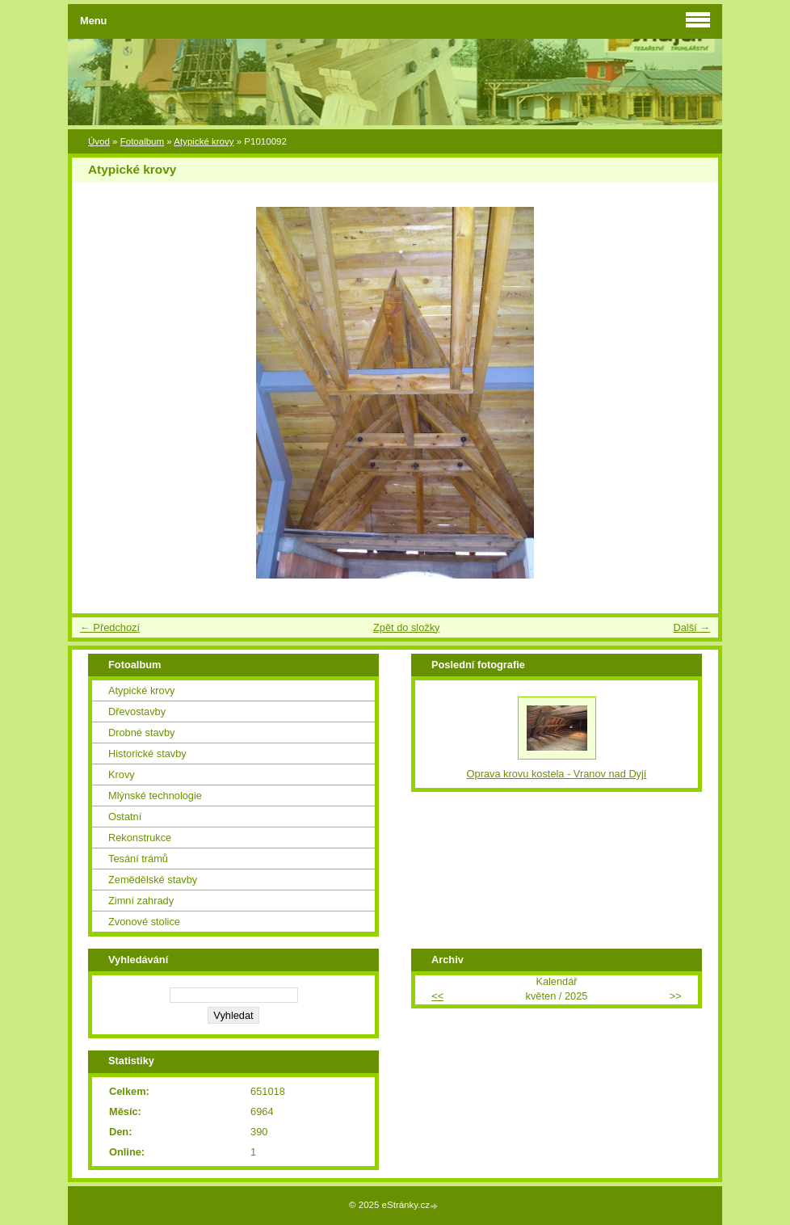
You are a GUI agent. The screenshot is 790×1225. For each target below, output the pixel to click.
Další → (691, 627)
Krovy (121, 774)
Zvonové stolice (144, 922)
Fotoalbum (142, 141)
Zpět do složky (406, 627)
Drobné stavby (141, 732)
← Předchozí (110, 627)
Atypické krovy (203, 141)
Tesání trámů (138, 858)
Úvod (99, 141)
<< (437, 996)
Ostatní (124, 816)
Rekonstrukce (139, 837)
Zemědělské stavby (152, 879)
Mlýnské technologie (155, 795)
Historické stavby (147, 753)
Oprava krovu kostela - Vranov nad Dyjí (557, 774)
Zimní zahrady (141, 901)
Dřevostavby (137, 711)
